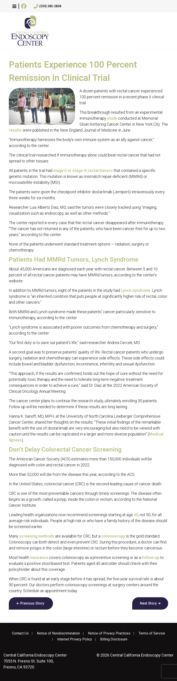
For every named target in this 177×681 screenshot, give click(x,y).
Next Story (148, 603)
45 (136, 514)
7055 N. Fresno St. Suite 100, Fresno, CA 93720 (35, 661)
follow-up (150, 557)
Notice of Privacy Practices (109, 633)
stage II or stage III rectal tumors (83, 170)
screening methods (36, 536)
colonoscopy (113, 536)
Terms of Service (152, 633)
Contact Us (20, 633)
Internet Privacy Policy (74, 639)
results (15, 130)
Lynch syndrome (135, 290)
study (112, 118)
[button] (14, 6)
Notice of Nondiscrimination (58, 633)
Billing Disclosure (113, 639)
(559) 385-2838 (47, 6)
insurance (39, 557)
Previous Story (32, 603)
